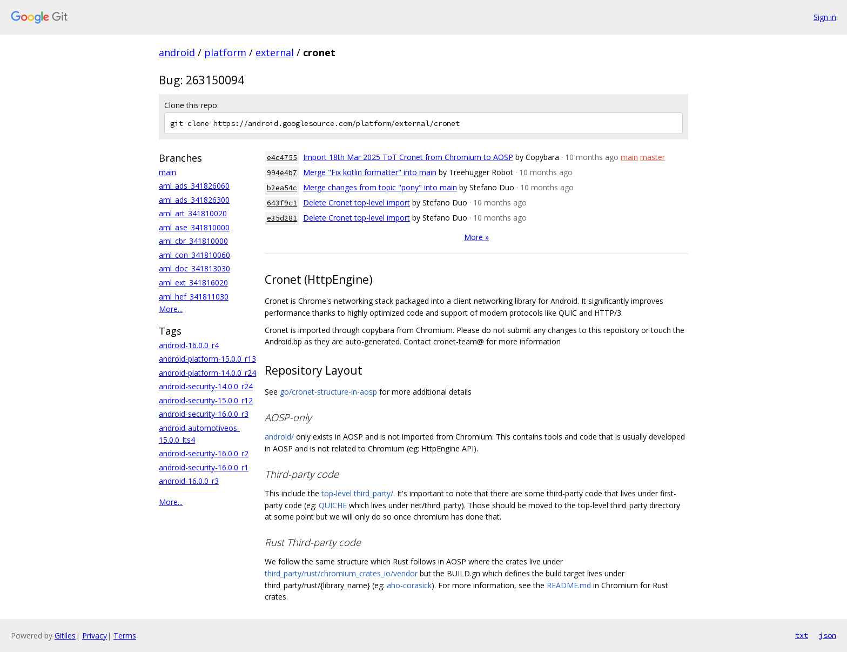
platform (225, 52)
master (652, 157)
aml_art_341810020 (193, 213)
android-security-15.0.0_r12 (206, 400)
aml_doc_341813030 (194, 268)
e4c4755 (282, 157)
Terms (124, 635)
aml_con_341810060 (194, 255)
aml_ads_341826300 (194, 200)
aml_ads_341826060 (194, 186)
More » (476, 237)
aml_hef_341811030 (193, 296)
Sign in (825, 17)
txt (801, 635)
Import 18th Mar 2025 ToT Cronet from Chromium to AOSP (408, 157)
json (827, 635)
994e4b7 (282, 172)
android (177, 52)
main (167, 172)
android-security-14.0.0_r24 (206, 386)
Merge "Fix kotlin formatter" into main (369, 172)
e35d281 (282, 218)
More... (171, 309)
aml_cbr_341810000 (193, 241)
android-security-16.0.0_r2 (203, 453)
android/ (279, 436)
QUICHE (333, 505)
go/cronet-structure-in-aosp (328, 392)
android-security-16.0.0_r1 (203, 467)
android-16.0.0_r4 (189, 345)
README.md (569, 585)
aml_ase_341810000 (194, 227)
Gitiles (65, 635)
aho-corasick (409, 585)
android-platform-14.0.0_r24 (207, 373)
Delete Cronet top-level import (356, 202)
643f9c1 (282, 203)
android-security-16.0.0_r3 (203, 414)
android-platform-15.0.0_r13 (207, 359)
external (275, 52)
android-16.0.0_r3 (189, 481)
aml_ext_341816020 (193, 282)
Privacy (94, 635)
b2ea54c (282, 187)
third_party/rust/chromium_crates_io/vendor (341, 573)
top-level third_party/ (357, 493)
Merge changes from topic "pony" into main (380, 187)
